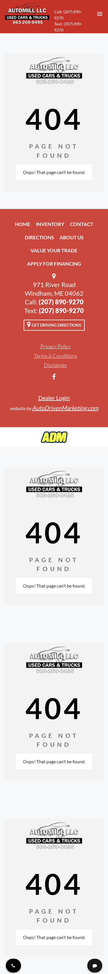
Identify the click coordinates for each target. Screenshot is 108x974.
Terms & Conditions (55, 356)
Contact (81, 224)
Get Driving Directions (54, 324)
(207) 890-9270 (61, 302)
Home (22, 224)
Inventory (50, 224)
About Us (72, 237)
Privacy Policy (55, 346)
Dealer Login (54, 397)
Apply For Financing (54, 264)
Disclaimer (55, 365)
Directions (39, 237)
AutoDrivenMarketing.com (65, 407)
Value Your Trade (54, 250)
